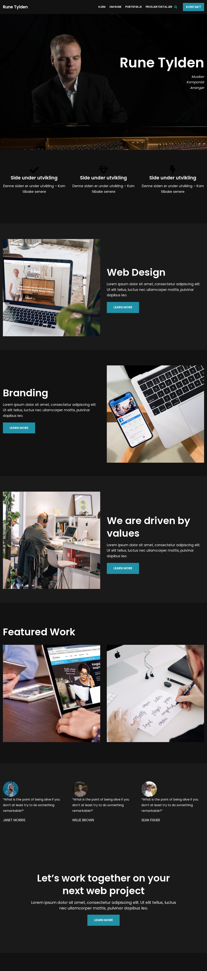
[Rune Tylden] (15, 6)
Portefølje (133, 7)
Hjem (101, 7)
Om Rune (115, 7)
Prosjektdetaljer (159, 7)
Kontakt (193, 7)
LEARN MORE (123, 307)
